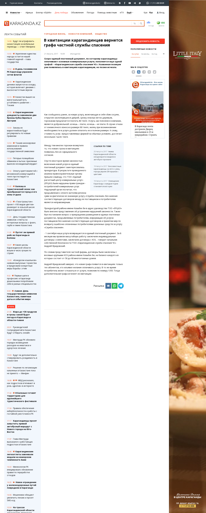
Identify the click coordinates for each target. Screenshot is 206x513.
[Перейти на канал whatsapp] (140, 3)
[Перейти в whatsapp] (154, 3)
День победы (61, 12)
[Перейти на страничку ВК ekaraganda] (120, 3)
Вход (161, 12)
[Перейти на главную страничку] (6, 3)
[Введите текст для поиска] (86, 23)
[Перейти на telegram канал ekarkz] (135, 3)
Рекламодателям (54, 3)
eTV (122, 12)
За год (154, 54)
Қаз (145, 12)
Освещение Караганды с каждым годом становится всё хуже (106, 184)
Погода (90, 12)
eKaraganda (75, 53)
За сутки (135, 54)
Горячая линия (16, 3)
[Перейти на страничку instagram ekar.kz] (109, 3)
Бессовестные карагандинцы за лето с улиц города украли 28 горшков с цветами (107, 170)
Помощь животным (107, 12)
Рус (151, 12)
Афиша (29, 12)
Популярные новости (143, 49)
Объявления (77, 12)
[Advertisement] (84, 91)
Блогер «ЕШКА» (44, 12)
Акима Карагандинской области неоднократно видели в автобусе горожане (105, 155)
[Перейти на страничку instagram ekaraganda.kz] (91, 3)
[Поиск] (140, 23)
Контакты (38, 3)
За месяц (145, 54)
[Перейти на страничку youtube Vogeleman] (130, 3)
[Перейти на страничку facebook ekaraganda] (125, 3)
